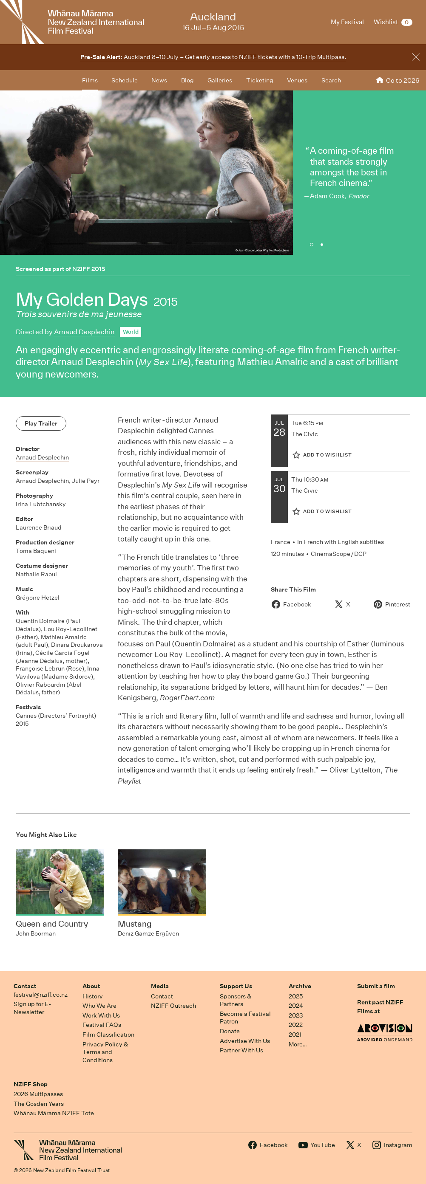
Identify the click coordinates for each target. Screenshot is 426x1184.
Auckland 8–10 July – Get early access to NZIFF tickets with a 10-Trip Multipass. (213, 57)
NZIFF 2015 (88, 269)
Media (160, 986)
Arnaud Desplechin (84, 332)
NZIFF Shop (31, 1084)
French (313, 542)
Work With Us (101, 1015)
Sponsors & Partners (235, 1000)
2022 (296, 1025)
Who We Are (99, 1005)
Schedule (124, 80)
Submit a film (376, 986)
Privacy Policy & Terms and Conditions (105, 1052)
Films (90, 80)
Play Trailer (41, 423)
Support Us (236, 986)
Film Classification (108, 1034)
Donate (230, 1031)
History (92, 996)
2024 (296, 1005)
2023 (296, 1015)
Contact (25, 986)
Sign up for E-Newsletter (32, 1008)
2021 (295, 1034)
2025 (296, 996)
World (131, 331)
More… (298, 1044)
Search (331, 80)
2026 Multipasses (38, 1094)
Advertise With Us (245, 1041)
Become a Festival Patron (245, 1018)
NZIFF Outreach (173, 1005)
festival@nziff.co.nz (41, 994)
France (280, 542)
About (91, 986)
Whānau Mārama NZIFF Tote (54, 1113)
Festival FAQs (101, 1025)
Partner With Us (241, 1050)
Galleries (219, 80)
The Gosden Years (39, 1104)
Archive (300, 986)
